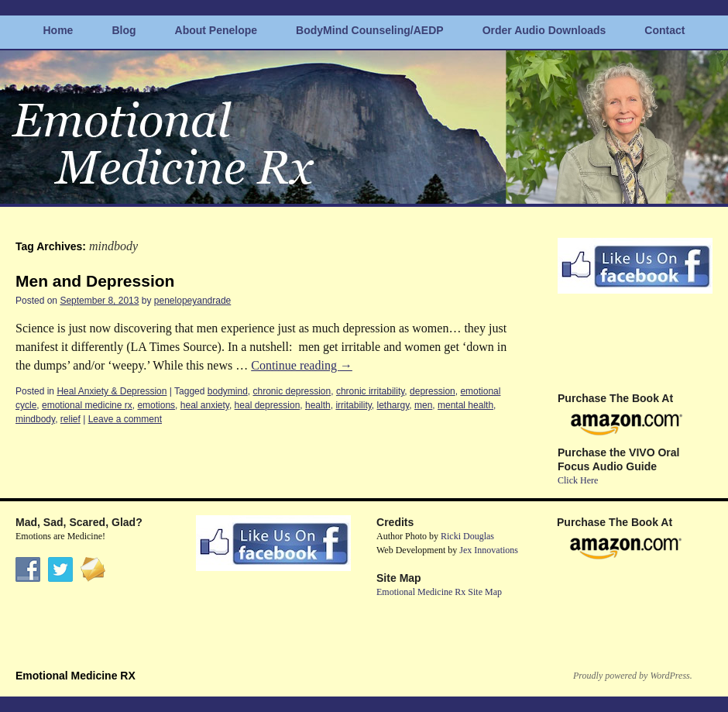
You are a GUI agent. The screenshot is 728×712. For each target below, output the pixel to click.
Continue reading (301, 365)
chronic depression (291, 391)
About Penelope (216, 30)
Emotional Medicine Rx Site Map (439, 591)
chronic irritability (370, 391)
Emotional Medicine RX (75, 675)
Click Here (578, 480)
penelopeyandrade (192, 300)
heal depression (267, 405)
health (318, 405)
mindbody (35, 419)
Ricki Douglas (467, 536)
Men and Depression (94, 281)
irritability (353, 405)
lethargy (393, 405)
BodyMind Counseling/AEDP (370, 30)
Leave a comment (125, 419)
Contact (664, 30)
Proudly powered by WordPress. (632, 675)
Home (58, 30)
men (423, 405)
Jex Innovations (488, 550)
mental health (465, 405)
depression (432, 391)
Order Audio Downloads (544, 30)
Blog (124, 30)
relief (70, 419)
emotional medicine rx (87, 405)
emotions (156, 405)
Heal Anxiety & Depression (112, 391)
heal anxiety (204, 405)
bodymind (228, 391)
